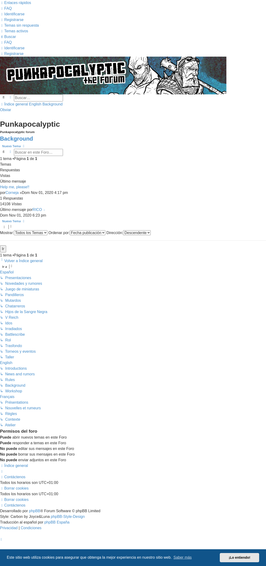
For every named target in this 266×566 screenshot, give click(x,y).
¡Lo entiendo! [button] (239, 557)
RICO (37, 210)
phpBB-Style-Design (68, 517)
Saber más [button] (183, 557)
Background (16, 138)
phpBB (34, 511)
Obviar (5, 110)
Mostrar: (23, 233)
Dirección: (128, 233)
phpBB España (57, 522)
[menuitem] (6, 8)
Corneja (12, 193)
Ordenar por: (76, 233)
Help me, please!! (14, 187)
